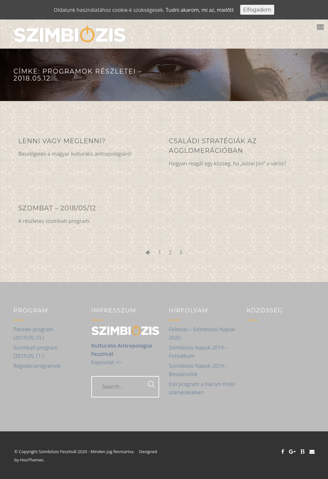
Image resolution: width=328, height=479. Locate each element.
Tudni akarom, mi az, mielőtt (200, 9)
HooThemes (34, 460)
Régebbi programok (37, 365)
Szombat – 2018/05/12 (57, 208)
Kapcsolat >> (106, 362)
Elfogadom (257, 10)
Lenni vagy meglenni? (62, 141)
